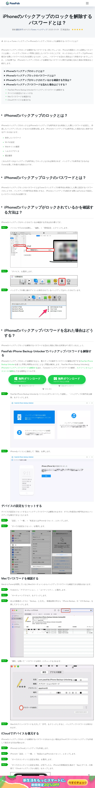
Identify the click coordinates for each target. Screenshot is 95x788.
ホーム (6, 41)
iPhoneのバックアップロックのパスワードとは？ (31, 75)
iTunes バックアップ (39, 29)
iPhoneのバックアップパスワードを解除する (19, 368)
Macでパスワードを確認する (19, 96)
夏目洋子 (19, 29)
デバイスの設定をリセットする (20, 93)
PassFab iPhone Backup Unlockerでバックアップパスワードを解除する (36, 90)
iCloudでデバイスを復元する (19, 100)
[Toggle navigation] (87, 3)
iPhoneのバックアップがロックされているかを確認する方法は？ (39, 80)
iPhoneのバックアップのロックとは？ (25, 71)
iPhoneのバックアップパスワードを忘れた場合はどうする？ (36, 84)
